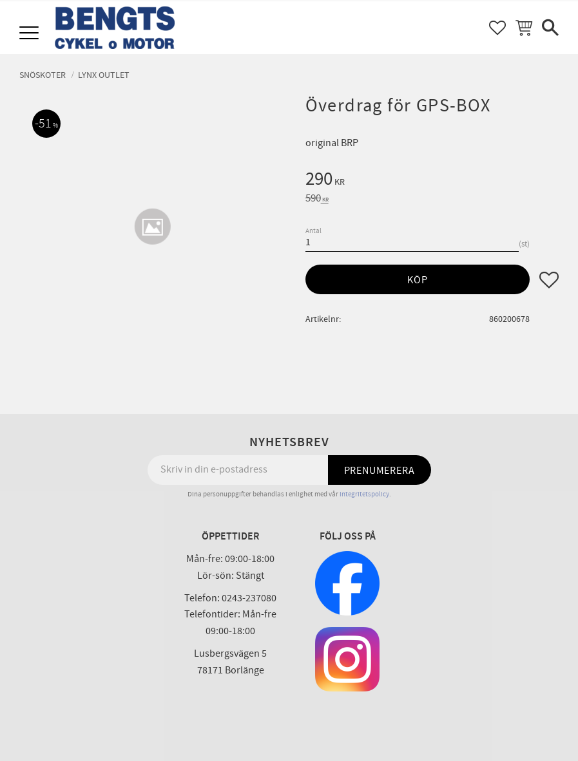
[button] (30, 34)
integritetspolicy (364, 494)
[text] (432, 181)
